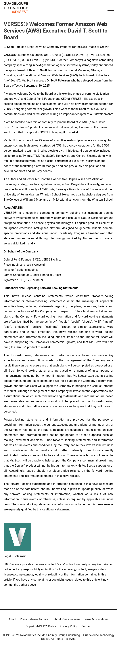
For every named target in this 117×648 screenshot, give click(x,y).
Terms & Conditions (95, 619)
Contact (86, 626)
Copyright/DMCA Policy (41, 626)
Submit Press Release (66, 619)
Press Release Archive (34, 619)
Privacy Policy (69, 626)
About (12, 619)
